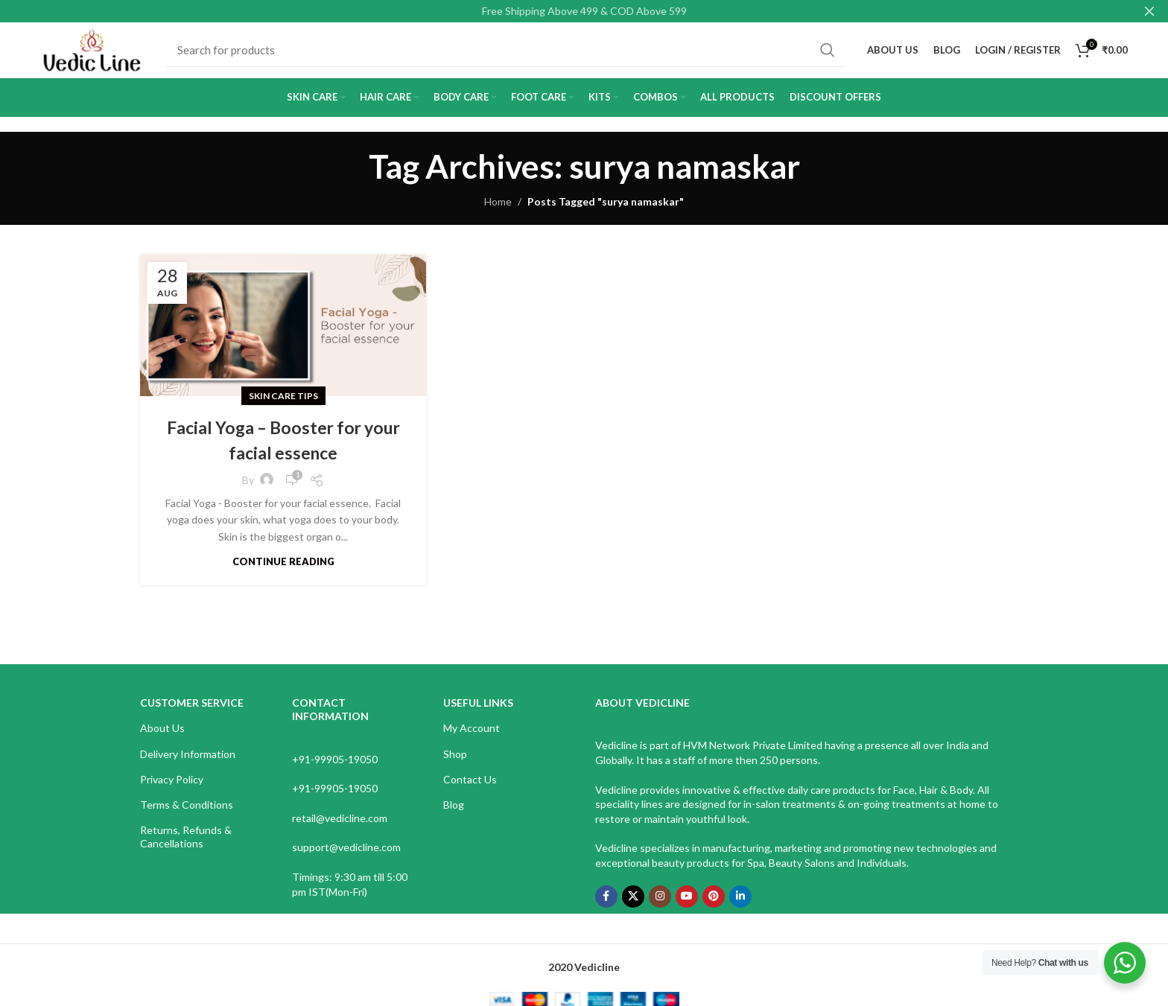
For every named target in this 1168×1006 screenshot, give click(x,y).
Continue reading (283, 569)
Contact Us (470, 786)
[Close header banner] (1149, 11)
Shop (455, 761)
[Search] (509, 54)
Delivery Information (187, 761)
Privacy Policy (171, 786)
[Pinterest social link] (713, 904)
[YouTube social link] (687, 904)
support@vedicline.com (346, 855)
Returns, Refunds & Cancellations (186, 844)
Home (498, 209)
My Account (471, 736)
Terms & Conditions (186, 812)
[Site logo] (96, 52)
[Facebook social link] (606, 904)
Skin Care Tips (283, 403)
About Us (162, 736)
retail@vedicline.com (339, 825)
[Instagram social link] (660, 904)
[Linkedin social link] (740, 904)
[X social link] (633, 904)
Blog (453, 812)
